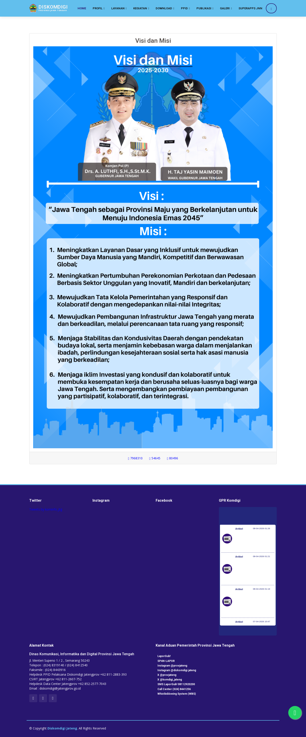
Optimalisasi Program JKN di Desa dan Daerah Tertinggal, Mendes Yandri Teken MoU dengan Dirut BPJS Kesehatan (253, 604)
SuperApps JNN (250, 8)
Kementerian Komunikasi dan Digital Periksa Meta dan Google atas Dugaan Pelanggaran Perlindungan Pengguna (253, 571)
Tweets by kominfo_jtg (45, 509)
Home (82, 8)
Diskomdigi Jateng (62, 728)
